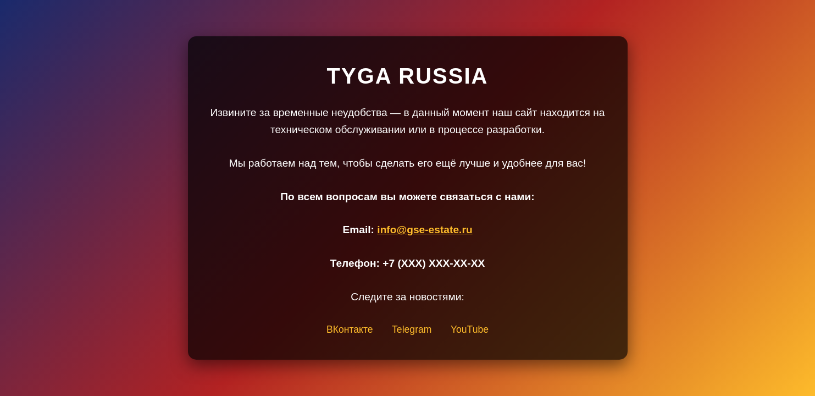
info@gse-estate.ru (424, 229)
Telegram (411, 329)
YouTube (470, 329)
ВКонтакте (349, 329)
